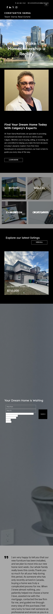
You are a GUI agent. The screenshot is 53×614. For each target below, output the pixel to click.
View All (39, 242)
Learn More (13, 160)
